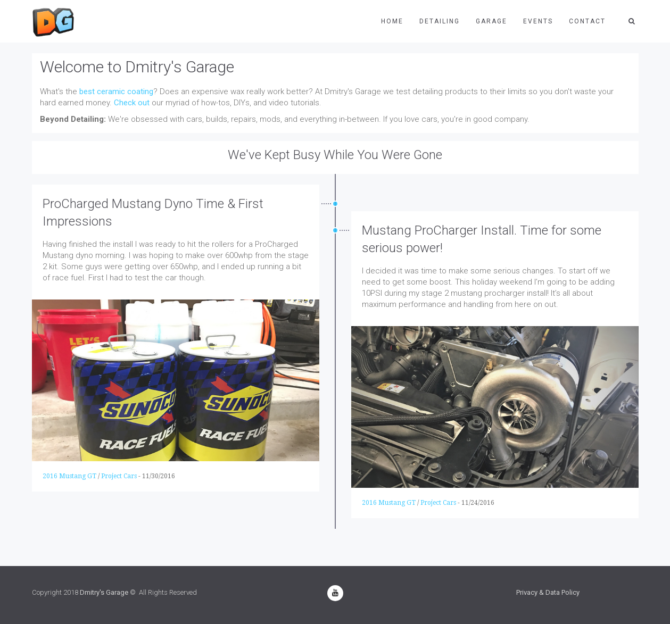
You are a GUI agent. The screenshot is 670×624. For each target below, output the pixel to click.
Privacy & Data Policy (548, 592)
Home (392, 21)
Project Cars (119, 476)
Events (538, 21)
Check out (132, 102)
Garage (491, 21)
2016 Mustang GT (69, 476)
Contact (587, 21)
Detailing (439, 21)
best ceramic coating (116, 91)
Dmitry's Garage (104, 592)
